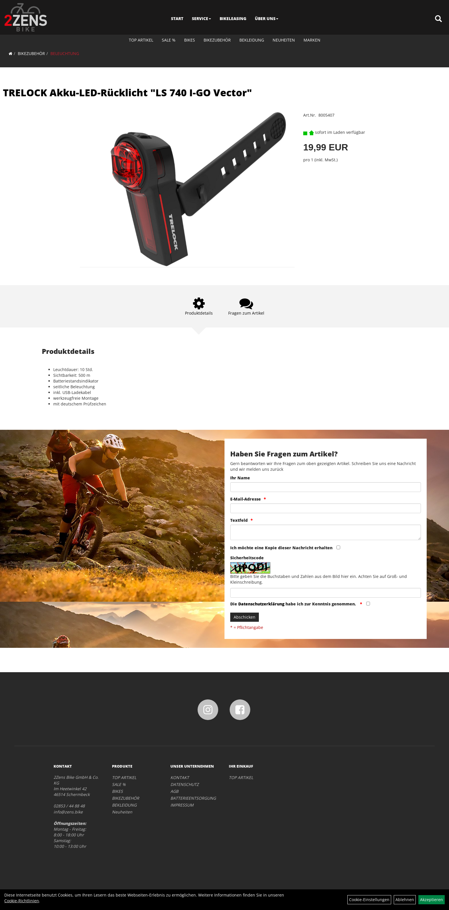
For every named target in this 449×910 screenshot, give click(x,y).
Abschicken (244, 617)
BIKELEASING (233, 18)
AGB (174, 791)
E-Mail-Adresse (245, 499)
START (177, 18)
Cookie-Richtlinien (21, 900)
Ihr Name (240, 478)
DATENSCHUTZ (184, 784)
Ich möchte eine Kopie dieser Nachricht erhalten (281, 547)
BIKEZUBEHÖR (217, 40)
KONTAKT (179, 777)
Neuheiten (284, 40)
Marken (312, 40)
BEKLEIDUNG (251, 40)
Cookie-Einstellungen (369, 899)
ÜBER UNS (266, 18)
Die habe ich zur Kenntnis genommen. (293, 604)
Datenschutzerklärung (261, 604)
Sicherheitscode (247, 557)
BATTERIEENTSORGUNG (193, 798)
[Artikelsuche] (438, 19)
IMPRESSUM (182, 805)
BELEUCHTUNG (64, 53)
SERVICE (201, 18)
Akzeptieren (431, 899)
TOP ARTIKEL (141, 40)
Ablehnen (404, 899)
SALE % (169, 40)
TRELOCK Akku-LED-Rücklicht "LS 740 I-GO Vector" (127, 92)
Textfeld (239, 520)
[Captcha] (325, 593)
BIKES (189, 40)
